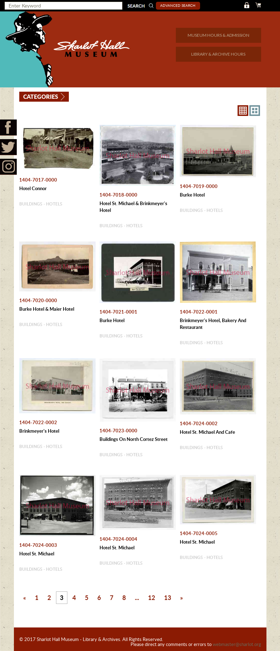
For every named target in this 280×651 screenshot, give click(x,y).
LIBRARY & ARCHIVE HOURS (218, 54)
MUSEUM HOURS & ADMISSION (218, 35)
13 (167, 597)
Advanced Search (178, 5)
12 (151, 597)
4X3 (254, 110)
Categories (41, 96)
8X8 (243, 110)
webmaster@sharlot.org (237, 644)
